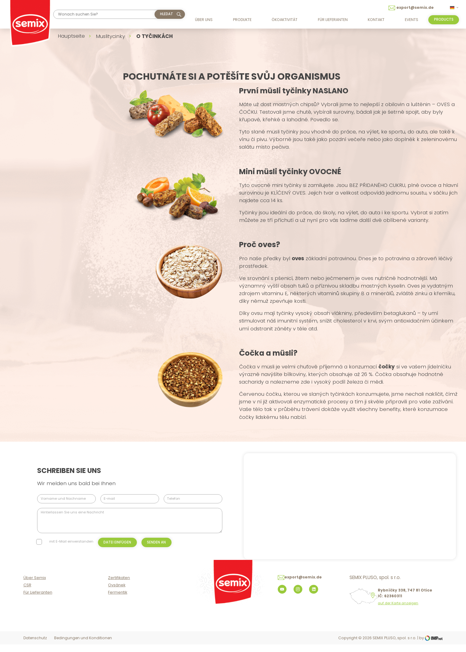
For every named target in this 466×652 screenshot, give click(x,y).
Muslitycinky (110, 36)
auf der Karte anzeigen (398, 611)
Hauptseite (71, 36)
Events (411, 19)
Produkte (242, 19)
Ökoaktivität (284, 19)
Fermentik (117, 600)
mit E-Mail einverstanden (71, 541)
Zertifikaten (119, 586)
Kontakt (376, 19)
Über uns (204, 19)
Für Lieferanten (333, 19)
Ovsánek (116, 593)
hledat (166, 14)
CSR (27, 593)
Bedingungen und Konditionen (83, 646)
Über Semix (34, 586)
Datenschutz (35, 646)
